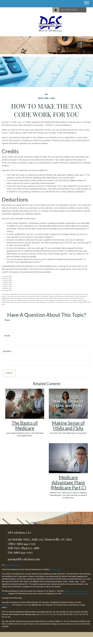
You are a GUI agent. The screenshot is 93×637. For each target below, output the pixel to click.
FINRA (4, 605)
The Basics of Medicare (25, 425)
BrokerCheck (55, 569)
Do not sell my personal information (75, 594)
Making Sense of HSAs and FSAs (68, 425)
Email (7, 336)
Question (7, 351)
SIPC (9, 605)
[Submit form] (9, 373)
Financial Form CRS (12, 565)
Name (7, 320)
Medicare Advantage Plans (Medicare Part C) (68, 482)
